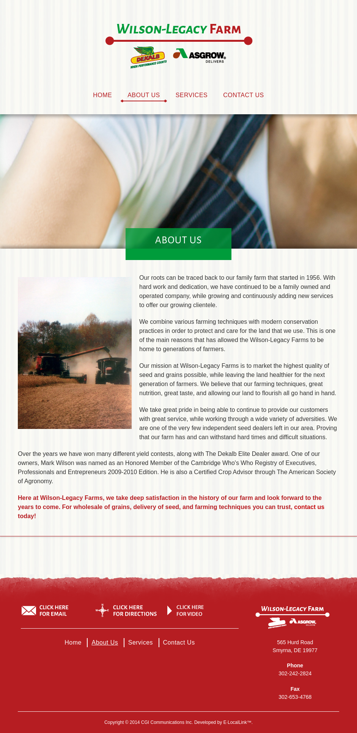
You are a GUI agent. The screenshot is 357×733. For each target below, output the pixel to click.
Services (192, 95)
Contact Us (243, 95)
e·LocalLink (235, 722)
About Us (143, 95)
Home (102, 95)
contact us (309, 507)
